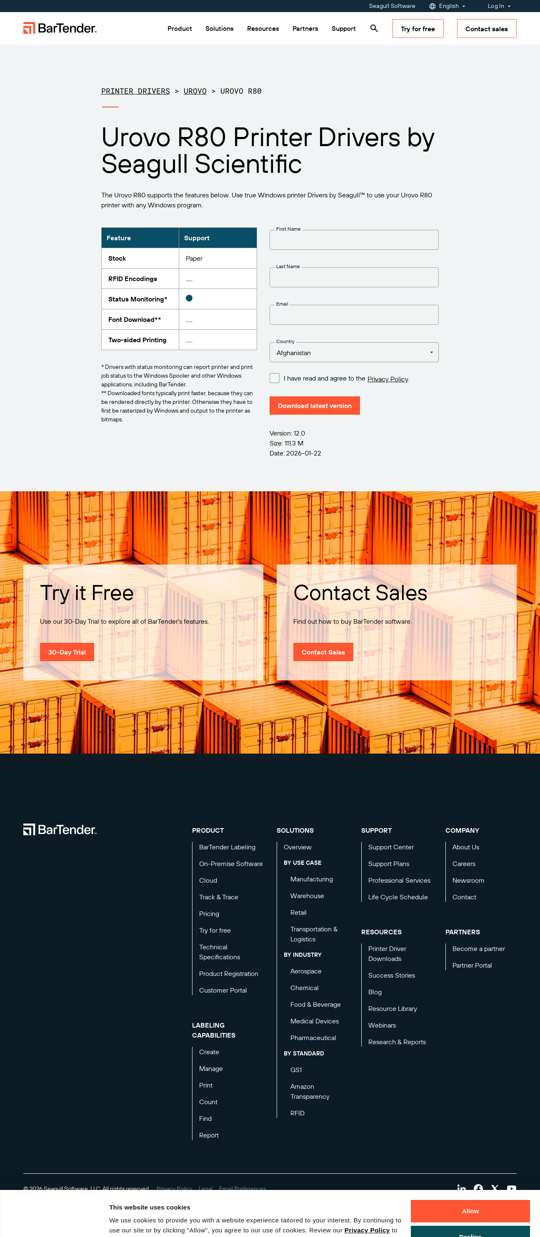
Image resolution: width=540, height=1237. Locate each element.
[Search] (374, 28)
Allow (470, 1168)
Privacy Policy (367, 1187)
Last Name (288, 266)
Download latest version (315, 405)
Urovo (195, 91)
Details (127, 1221)
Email (282, 304)
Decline (470, 1193)
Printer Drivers (135, 91)
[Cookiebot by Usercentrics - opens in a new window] (54, 1221)
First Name (288, 229)
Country (285, 341)
